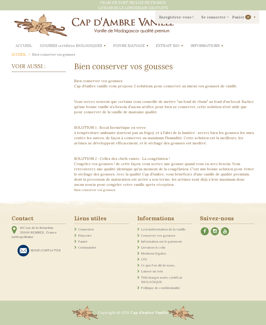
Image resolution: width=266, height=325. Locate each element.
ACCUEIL (24, 45)
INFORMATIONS (205, 45)
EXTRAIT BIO (167, 45)
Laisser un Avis (152, 271)
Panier (242, 17)
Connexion (86, 229)
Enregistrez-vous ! (176, 17)
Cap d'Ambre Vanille (149, 312)
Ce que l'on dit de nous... (158, 265)
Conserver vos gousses (158, 235)
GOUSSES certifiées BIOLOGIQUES (71, 45)
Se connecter (213, 17)
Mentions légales (153, 253)
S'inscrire (85, 235)
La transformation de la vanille (163, 229)
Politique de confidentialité (160, 288)
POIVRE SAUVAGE (129, 45)
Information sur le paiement (161, 241)
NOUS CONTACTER (46, 250)
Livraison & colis (153, 247)
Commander (87, 247)
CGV (144, 259)
